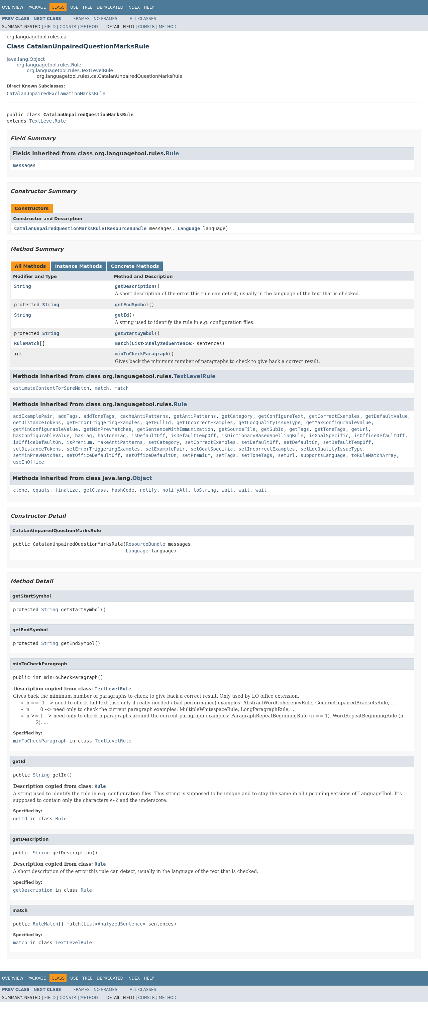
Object (142, 478)
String (22, 286)
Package (36, 7)
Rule (172, 153)
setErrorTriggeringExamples (103, 449)
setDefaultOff (259, 442)
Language (189, 228)
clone (20, 490)
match (122, 343)
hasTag (83, 435)
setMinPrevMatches (37, 455)
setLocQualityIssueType (331, 449)
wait (227, 490)
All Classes (143, 18)
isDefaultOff (148, 435)
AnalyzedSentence (168, 343)
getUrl (359, 429)
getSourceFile (237, 429)
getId (122, 315)
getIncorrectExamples (205, 422)
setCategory (164, 442)
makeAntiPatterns (120, 442)
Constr (68, 26)
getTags (299, 429)
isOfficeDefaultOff (379, 435)
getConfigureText (280, 416)
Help (149, 7)
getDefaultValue (386, 416)
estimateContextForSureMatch (51, 388)
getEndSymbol (132, 304)
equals (41, 490)
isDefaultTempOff (193, 435)
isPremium (79, 442)
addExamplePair (32, 416)
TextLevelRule (47, 121)
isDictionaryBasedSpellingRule (262, 435)
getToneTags (330, 429)
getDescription (134, 286)
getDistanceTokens (37, 422)
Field (50, 26)
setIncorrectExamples (266, 449)
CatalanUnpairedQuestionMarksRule (59, 228)
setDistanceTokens (37, 449)
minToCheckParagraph (142, 353)
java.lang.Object (26, 59)
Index (133, 7)
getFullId (158, 422)
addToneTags (99, 416)
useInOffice (28, 462)
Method (89, 26)
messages (24, 165)
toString (205, 490)
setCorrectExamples (210, 442)
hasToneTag (112, 435)
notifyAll (175, 490)
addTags (68, 416)
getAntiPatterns (195, 416)
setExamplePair (165, 449)
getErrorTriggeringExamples (103, 422)
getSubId (272, 429)
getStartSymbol (134, 333)
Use (74, 7)
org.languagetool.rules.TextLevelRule (70, 70)
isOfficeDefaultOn (37, 442)
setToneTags (257, 455)
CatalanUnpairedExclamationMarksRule (56, 93)
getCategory (237, 416)
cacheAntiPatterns (144, 416)
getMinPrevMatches (107, 429)
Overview (12, 7)
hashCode (123, 490)
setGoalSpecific (212, 449)
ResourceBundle (126, 228)
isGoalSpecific (328, 435)
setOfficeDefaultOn (151, 455)
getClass (95, 490)
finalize (66, 490)
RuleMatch (26, 343)
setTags (226, 455)
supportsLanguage (323, 455)
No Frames (105, 18)
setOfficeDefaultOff (93, 455)
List (137, 343)
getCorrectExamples (334, 416)
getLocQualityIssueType (269, 422)
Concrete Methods (135, 266)
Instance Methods (78, 266)
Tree (87, 7)
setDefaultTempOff (347, 442)
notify (148, 490)
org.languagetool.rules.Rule (49, 64)
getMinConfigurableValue (45, 429)
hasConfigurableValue (41, 435)
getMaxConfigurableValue (338, 422)
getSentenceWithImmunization (175, 429)
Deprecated (110, 7)
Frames (82, 18)
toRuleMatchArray (374, 455)
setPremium (196, 455)
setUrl (286, 455)
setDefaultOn (300, 442)
